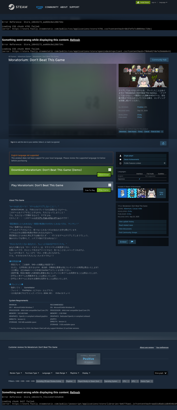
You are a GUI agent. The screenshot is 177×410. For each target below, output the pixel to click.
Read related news (126, 228)
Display (85, 376)
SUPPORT (74, 7)
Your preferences (162, 351)
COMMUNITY (51, 7)
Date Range (60, 376)
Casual (147, 135)
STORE (39, 7)
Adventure (123, 135)
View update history (126, 225)
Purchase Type (31, 376)
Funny (140, 135)
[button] (17, 384)
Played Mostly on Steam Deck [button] (88, 384)
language (162, 2)
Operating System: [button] (111, 384)
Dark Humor (132, 135)
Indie (140, 212)
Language (46, 376)
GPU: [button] (134, 384)
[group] (89, 384)
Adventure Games (24, 60)
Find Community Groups (128, 236)
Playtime (73, 376)
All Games (12, 60)
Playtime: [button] (69, 384)
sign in (154, 2)
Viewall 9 (161, 197)
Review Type (15, 376)
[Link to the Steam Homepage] (20, 9)
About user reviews (147, 351)
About (64, 7)
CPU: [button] (125, 384)
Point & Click (155, 135)
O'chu (139, 118)
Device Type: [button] (145, 384)
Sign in (13, 145)
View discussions (125, 232)
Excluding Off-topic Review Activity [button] (49, 384)
